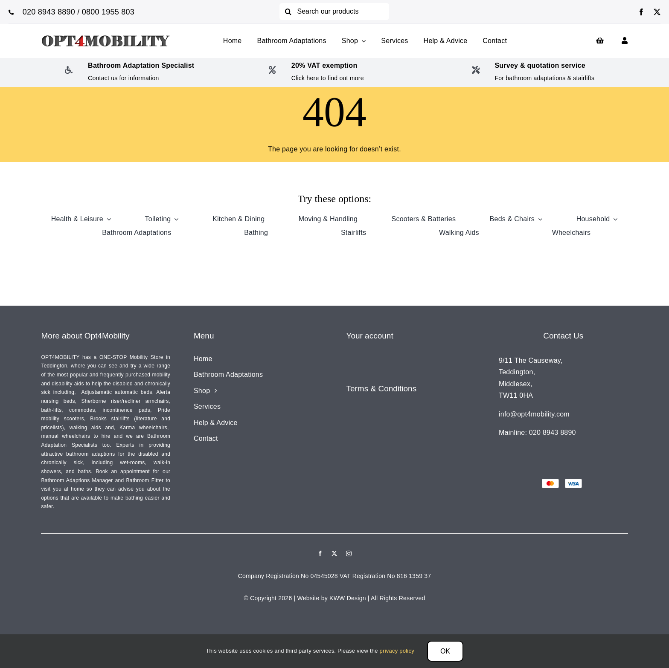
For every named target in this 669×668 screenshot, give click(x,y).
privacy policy (397, 651)
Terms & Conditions (381, 388)
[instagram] (349, 553)
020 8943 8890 (49, 12)
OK (445, 651)
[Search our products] (334, 11)
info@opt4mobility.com (534, 414)
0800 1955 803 (108, 12)
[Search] (288, 11)
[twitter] (657, 12)
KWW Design (347, 598)
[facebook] (641, 12)
